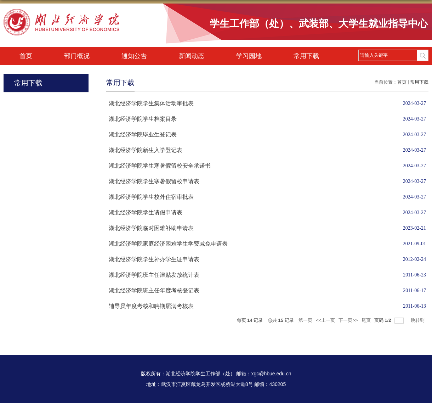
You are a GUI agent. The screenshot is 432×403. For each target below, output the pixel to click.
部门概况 (77, 56)
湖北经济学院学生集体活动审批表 (151, 103)
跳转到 (418, 320)
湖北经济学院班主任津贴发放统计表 (154, 275)
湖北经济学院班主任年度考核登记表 (154, 290)
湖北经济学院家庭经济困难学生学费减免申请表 (168, 244)
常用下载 (306, 56)
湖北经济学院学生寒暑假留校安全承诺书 (160, 166)
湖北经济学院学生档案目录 (143, 119)
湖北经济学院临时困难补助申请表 (151, 228)
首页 (25, 56)
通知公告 (134, 56)
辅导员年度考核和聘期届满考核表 (151, 306)
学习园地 (249, 56)
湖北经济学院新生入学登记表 (145, 150)
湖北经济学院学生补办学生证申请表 (154, 259)
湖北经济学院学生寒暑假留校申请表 (154, 181)
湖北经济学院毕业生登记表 (143, 134)
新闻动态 (191, 56)
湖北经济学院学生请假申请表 (145, 212)
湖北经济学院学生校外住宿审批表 (151, 197)
